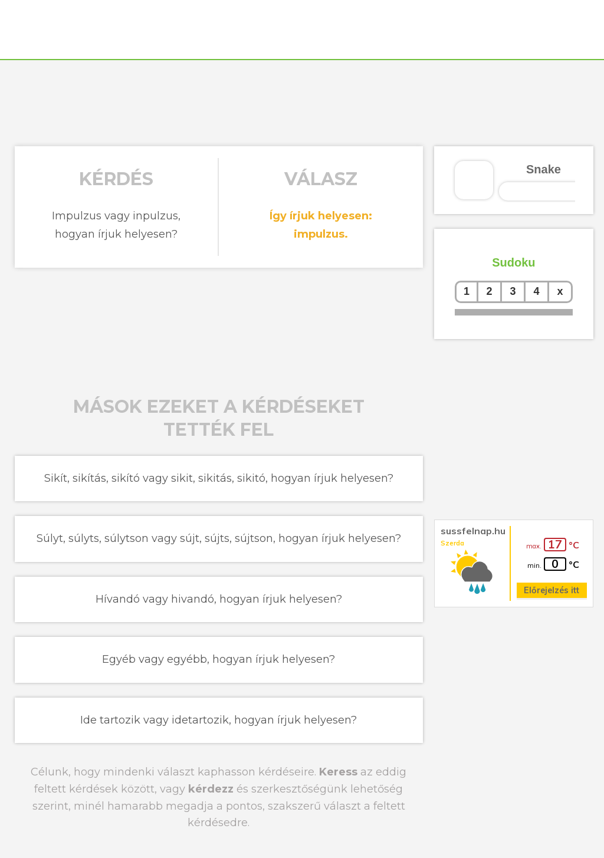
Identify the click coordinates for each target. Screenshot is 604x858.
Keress (338, 771)
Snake (543, 169)
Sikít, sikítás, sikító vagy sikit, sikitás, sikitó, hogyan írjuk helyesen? (218, 478)
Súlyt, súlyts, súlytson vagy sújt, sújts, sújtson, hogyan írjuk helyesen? (219, 538)
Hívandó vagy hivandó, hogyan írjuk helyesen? (219, 599)
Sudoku (513, 262)
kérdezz (211, 789)
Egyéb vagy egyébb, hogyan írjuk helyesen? (218, 659)
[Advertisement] (302, 101)
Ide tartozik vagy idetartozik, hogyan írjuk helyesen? (218, 720)
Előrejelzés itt (551, 590)
